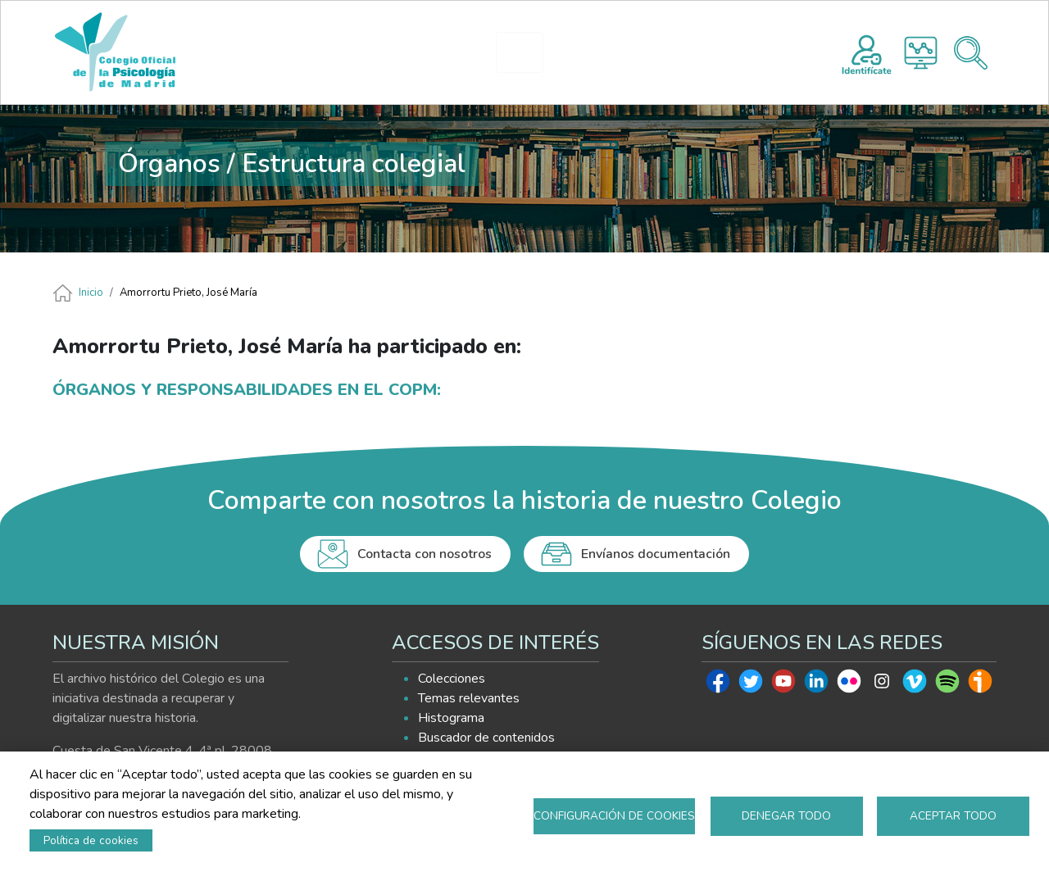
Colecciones (451, 679)
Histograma (920, 52)
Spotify (947, 685)
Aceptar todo (953, 816)
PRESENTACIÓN (385, 52)
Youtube (783, 685)
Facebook (718, 685)
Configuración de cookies (614, 816)
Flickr (849, 685)
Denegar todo (786, 816)
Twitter (750, 685)
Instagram (881, 685)
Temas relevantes (469, 698)
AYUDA (728, 52)
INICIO (288, 52)
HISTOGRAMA (526, 52)
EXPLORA (628, 52)
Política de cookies (91, 840)
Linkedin (816, 685)
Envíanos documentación (655, 554)
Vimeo (914, 685)
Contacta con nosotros (424, 554)
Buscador (970, 52)
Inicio (91, 292)
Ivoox (980, 685)
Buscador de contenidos (486, 738)
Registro (866, 52)
